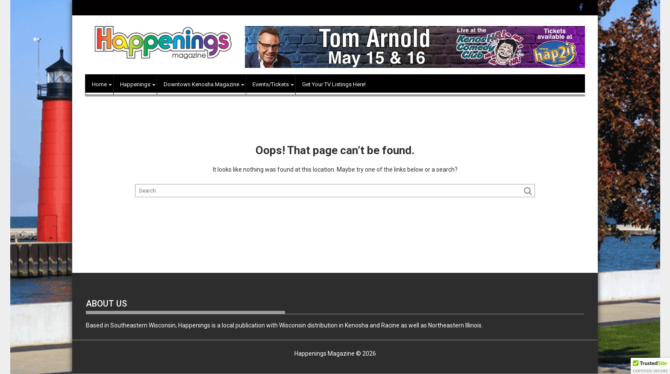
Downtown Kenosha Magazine (201, 84)
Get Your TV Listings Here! (334, 84)
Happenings (135, 84)
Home (99, 84)
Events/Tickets (271, 84)
